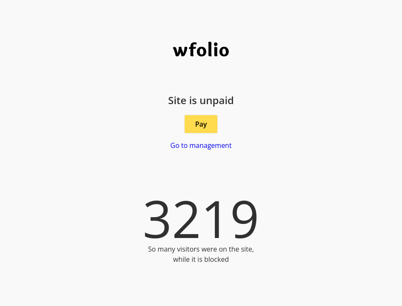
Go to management (200, 145)
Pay (201, 124)
